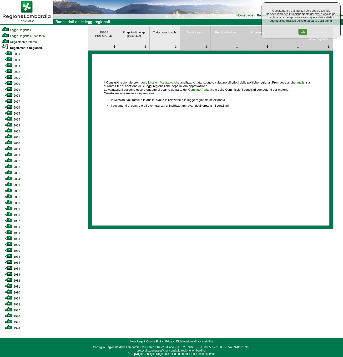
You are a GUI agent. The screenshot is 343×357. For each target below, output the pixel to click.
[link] (26, 23)
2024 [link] (12, 66)
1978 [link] (12, 304)
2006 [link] (12, 167)
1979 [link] (12, 298)
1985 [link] (12, 262)
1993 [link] (12, 239)
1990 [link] (12, 245)
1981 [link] (12, 286)
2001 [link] (12, 197)
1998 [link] (12, 215)
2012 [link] (12, 131)
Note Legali (137, 341)
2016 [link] (12, 107)
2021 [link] (12, 77)
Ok (303, 31)
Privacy (170, 341)
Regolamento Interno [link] (19, 42)
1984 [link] (12, 268)
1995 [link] (12, 227)
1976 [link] (12, 316)
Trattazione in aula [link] (164, 32)
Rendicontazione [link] (225, 32)
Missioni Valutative (161, 82)
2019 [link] (12, 89)
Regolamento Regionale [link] (22, 48)
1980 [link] (12, 292)
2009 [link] (12, 149)
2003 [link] (12, 185)
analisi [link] (300, 82)
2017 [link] (12, 101)
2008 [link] (12, 155)
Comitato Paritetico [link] (201, 89)
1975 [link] (12, 322)
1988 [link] (12, 256)
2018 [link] (12, 95)
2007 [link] (12, 161)
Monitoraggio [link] (195, 32)
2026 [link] (12, 54)
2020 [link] (12, 83)
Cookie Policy (155, 341)
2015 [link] (12, 113)
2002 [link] (12, 191)
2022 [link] (12, 72)
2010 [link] (12, 143)
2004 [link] (12, 179)
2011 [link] (12, 137)
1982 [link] (12, 280)
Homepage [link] (244, 15)
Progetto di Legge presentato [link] (134, 34)
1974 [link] (12, 328)
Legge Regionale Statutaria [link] (23, 36)
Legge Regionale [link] (16, 30)
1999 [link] (12, 209)
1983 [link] (12, 274)
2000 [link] (12, 203)
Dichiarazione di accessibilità (194, 341)
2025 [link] (12, 60)
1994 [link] (12, 233)
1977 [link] (12, 310)
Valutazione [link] (256, 32)
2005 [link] (12, 173)
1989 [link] (12, 250)
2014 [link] (12, 119)
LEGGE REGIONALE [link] (103, 34)
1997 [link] (12, 221)
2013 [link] (12, 125)
